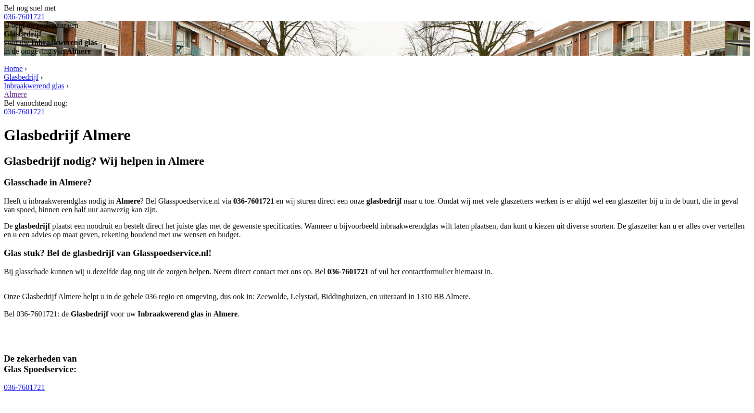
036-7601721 (24, 16)
